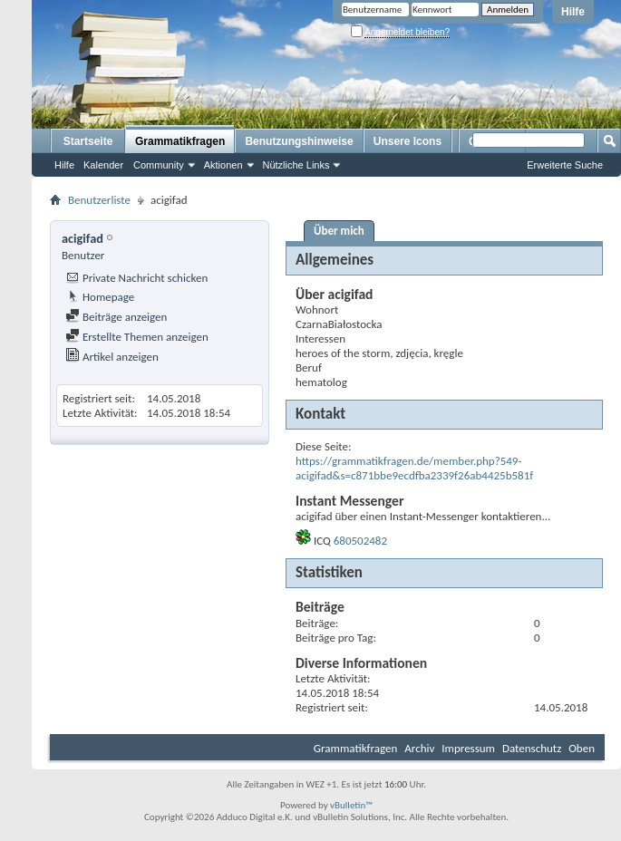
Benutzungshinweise (299, 141)
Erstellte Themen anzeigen (137, 336)
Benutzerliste (99, 200)
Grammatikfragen (180, 141)
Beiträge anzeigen (116, 317)
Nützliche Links (296, 165)
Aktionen (223, 165)
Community (158, 165)
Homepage (99, 297)
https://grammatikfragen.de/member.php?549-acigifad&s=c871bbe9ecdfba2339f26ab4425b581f (414, 468)
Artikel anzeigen (112, 356)
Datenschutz (531, 748)
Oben (581, 748)
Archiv (419, 748)
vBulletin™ (351, 805)
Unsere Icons (407, 141)
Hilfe (573, 11)
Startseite (88, 141)
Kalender (103, 165)
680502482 (360, 540)
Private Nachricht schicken (136, 278)
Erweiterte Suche (565, 165)
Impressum (468, 748)
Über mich (339, 230)
